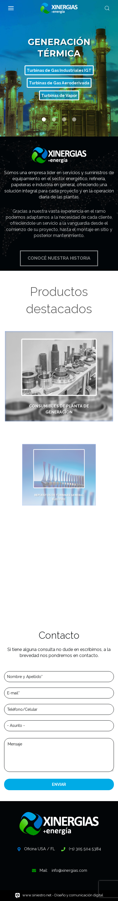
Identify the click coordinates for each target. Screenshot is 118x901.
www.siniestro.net (36, 895)
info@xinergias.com (69, 870)
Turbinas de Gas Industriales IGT (59, 70)
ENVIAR (59, 784)
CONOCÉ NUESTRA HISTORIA (59, 263)
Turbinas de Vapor (59, 95)
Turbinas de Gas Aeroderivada (59, 83)
